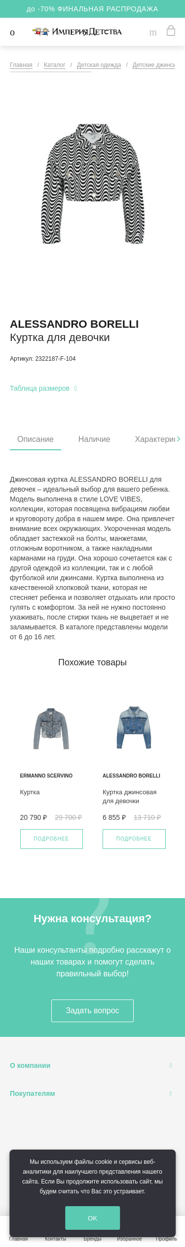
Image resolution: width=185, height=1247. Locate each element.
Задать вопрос (92, 1010)
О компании (30, 1065)
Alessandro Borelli (74, 324)
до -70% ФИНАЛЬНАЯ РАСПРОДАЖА (92, 9)
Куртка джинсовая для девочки (129, 796)
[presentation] (179, 439)
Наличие (94, 439)
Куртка (30, 792)
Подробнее (51, 839)
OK (95, 1218)
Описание (35, 439)
